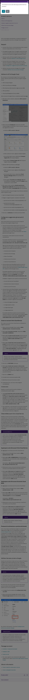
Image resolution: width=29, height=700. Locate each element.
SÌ (3, 11)
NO (7, 11)
